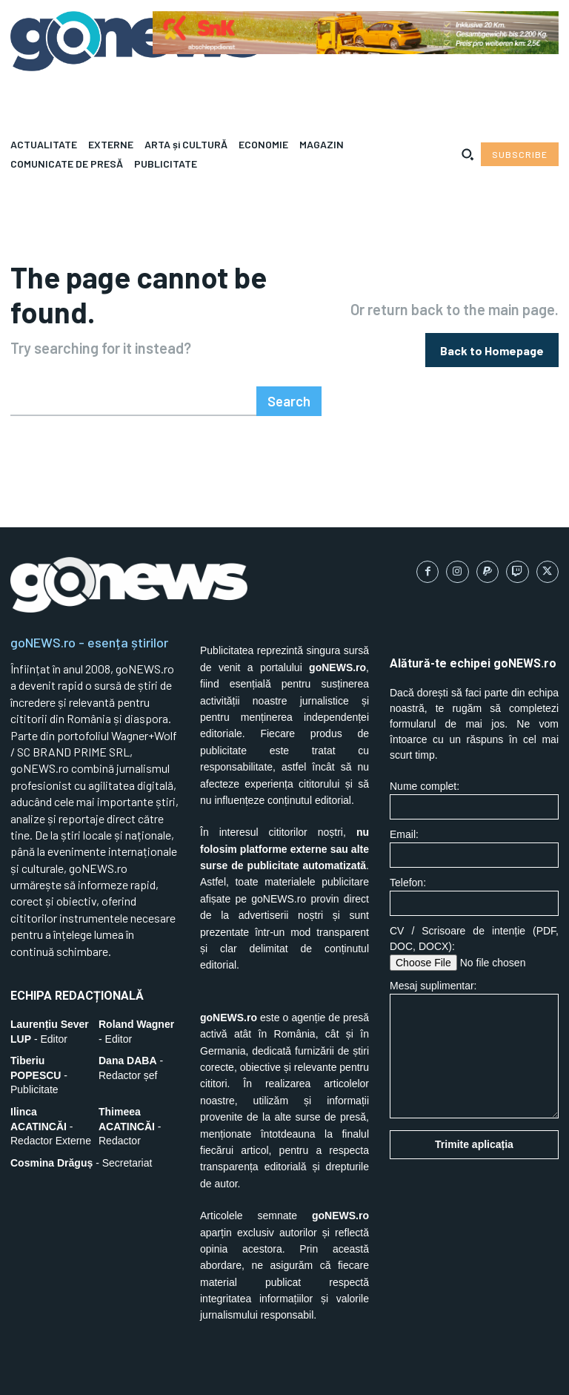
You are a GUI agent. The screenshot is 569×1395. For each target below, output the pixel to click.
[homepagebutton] (492, 330)
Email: (474, 809)
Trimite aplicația (474, 1106)
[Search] (291, 362)
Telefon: (474, 857)
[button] (467, 154)
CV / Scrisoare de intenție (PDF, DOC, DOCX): (474, 909)
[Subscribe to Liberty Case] (520, 154)
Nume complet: (474, 761)
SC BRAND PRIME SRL (106, 1372)
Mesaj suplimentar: (474, 1010)
